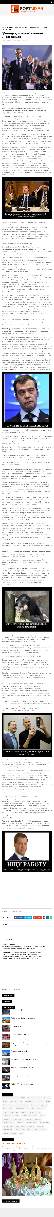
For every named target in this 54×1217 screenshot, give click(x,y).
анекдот (38, 1107)
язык (47, 1142)
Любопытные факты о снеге (21, 1019)
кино (26, 1121)
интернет (6, 1121)
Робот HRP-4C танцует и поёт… (22, 1094)
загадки (6, 1118)
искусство (17, 1121)
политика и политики (14, 28)
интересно (39, 1118)
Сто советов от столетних (14, 1153)
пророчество (8, 1135)
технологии (7, 1142)
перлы (5, 1132)
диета (20, 1114)
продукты (38, 1132)
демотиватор (40, 1111)
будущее (6, 1111)
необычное (33, 1128)
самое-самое (8, 1139)
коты (5, 1125)
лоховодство (22, 1125)
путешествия (32, 1135)
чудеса (32, 1142)
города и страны (26, 1111)
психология (20, 1135)
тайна (48, 1139)
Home (4, 28)
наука (23, 1128)
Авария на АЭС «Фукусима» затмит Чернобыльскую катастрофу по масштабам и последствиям (29, 1053)
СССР (23, 1107)
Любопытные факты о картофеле (23, 1027)
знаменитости (27, 1118)
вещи (15, 1111)
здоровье (15, 1118)
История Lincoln (17, 1036)
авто (30, 1107)
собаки (19, 1139)
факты (17, 1142)
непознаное (44, 1128)
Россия (24, 28)
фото (24, 1142)
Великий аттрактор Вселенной (22, 1077)
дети (13, 1114)
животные (39, 1114)
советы (27, 1139)
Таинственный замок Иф (20, 1061)
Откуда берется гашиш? (20, 1044)
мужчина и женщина (10, 1128)
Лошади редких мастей (19, 1085)
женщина (29, 1114)
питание (14, 1132)
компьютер (35, 1121)
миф (31, 1125)
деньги (5, 1114)
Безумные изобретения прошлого (23, 1069)
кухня (12, 1125)
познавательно (26, 1132)
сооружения (38, 1139)
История (6, 1107)
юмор (40, 1142)
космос (45, 1121)
